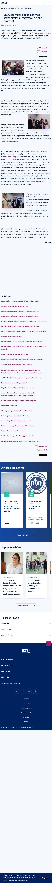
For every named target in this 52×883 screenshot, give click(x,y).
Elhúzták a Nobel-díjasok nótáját (11, 336)
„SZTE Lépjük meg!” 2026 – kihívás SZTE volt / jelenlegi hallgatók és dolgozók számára (11, 506)
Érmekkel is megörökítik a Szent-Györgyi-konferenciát (18, 396)
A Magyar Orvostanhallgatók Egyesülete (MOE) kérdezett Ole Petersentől (24, 321)
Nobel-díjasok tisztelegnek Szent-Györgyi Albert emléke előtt (20, 441)
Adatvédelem (26, 703)
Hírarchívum (20, 8)
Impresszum (26, 717)
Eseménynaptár (22, 535)
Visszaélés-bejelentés (26, 708)
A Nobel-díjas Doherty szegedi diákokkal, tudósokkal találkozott (21, 378)
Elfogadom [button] (44, 878)
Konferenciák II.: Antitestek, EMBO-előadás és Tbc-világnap (20, 301)
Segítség (26, 722)
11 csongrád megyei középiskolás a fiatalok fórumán (17, 411)
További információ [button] (21, 880)
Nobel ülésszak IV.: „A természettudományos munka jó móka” (20, 326)
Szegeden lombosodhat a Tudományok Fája (14, 306)
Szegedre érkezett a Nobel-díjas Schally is (14, 383)
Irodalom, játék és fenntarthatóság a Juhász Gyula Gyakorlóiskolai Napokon (34, 585)
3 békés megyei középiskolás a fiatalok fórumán (16, 421)
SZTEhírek (13, 8)
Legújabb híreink (8, 577)
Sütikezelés (26, 699)
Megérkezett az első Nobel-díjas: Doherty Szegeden (17, 388)
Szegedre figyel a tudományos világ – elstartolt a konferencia (20, 370)
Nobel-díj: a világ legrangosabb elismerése (14, 354)
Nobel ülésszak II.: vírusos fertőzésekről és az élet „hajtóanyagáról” (22, 341)
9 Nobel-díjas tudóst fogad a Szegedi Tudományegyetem (19, 401)
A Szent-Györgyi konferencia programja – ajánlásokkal (18, 393)
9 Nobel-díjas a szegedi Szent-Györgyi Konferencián (17, 436)
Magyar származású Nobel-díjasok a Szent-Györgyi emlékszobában (22, 359)
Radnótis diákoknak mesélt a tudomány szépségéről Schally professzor (23, 373)
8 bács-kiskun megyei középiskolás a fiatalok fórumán (18, 426)
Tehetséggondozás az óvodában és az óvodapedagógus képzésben (35, 505)
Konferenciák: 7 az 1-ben (9, 406)
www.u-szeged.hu (13, 157)
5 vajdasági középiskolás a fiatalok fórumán (15, 416)
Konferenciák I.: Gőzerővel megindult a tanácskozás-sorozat (19, 316)
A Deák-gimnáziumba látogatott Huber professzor (16, 364)
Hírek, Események (5, 8)
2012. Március (27, 8)
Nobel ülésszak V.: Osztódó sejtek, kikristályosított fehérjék (20, 311)
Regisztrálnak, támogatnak (9, 431)
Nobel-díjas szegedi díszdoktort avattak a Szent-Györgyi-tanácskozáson (23, 331)
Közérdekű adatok (26, 712)
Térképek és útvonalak (9, 683)
